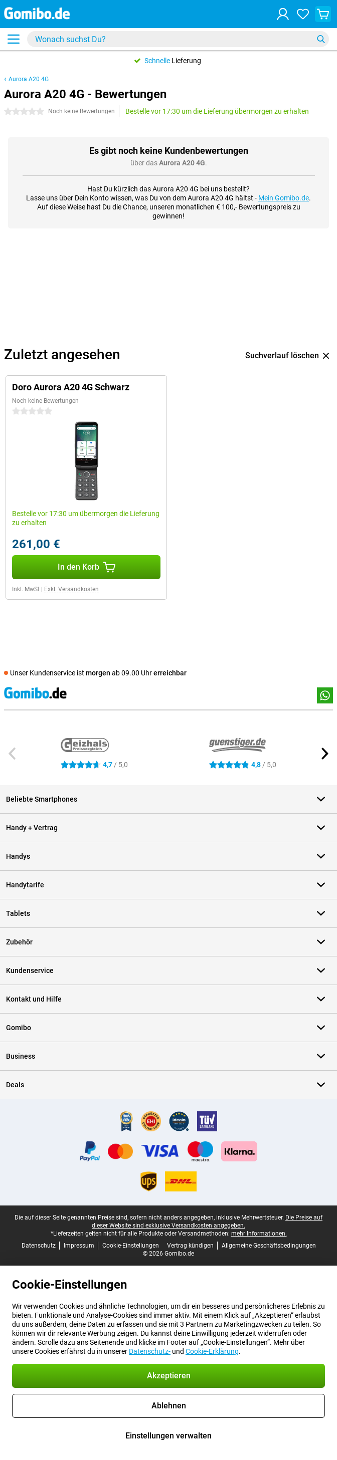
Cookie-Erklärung (212, 1351)
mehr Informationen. (259, 1233)
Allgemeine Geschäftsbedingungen (269, 1245)
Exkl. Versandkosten (71, 589)
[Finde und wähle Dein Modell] (178, 39)
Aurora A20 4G (29, 79)
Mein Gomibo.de (283, 198)
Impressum (79, 1245)
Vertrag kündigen (190, 1245)
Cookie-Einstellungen (130, 1245)
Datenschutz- (150, 1351)
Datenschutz (39, 1245)
